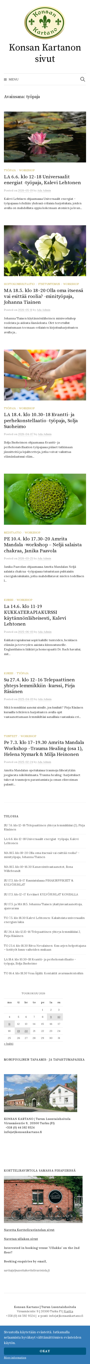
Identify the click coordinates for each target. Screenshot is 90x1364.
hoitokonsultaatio (19, 284)
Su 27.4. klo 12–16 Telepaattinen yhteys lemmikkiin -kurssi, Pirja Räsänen (39, 686)
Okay (45, 1351)
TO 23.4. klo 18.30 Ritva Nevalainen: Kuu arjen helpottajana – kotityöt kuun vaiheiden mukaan (45, 948)
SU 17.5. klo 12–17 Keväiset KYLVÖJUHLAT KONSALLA (41, 894)
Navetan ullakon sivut (21, 1239)
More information (15, 1357)
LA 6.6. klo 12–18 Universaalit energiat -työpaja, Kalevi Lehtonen (42, 180)
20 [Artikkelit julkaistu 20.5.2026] (26, 1031)
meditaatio (12, 532)
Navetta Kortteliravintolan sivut (29, 1230)
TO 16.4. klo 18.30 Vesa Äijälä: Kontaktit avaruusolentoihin (43, 973)
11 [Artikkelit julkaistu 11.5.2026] (9, 1024)
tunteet (10, 736)
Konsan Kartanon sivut (45, 53)
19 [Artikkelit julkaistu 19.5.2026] (18, 1031)
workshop (27, 170)
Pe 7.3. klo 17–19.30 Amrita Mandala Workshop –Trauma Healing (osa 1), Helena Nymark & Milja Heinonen (44, 748)
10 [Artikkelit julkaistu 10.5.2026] (59, 1017)
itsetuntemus (49, 284)
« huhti (8, 1044)
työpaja (10, 170)
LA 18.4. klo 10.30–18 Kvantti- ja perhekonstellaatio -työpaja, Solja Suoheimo (41, 420)
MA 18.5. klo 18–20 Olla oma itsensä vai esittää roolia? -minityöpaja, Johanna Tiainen (43, 296)
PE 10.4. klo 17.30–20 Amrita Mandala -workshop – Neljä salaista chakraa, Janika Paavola (43, 545)
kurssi (8, 599)
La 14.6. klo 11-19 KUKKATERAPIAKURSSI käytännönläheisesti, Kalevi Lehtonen (35, 615)
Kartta (68, 1311)
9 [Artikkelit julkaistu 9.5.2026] (51, 1017)
